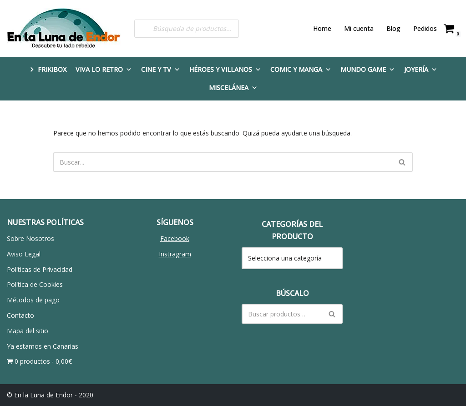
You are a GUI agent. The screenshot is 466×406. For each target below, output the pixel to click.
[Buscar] (222, 162)
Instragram (175, 254)
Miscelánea (233, 87)
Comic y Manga (300, 69)
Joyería (420, 69)
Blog (393, 28)
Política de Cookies (35, 284)
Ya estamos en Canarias (42, 346)
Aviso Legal (24, 254)
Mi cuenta (359, 28)
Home (322, 28)
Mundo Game (367, 69)
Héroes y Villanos (225, 69)
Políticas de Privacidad (39, 269)
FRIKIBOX (52, 69)
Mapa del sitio (27, 330)
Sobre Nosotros (30, 238)
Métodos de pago (33, 300)
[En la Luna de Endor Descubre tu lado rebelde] (64, 28)
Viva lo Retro (104, 69)
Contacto (20, 315)
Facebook (174, 238)
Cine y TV (160, 69)
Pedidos (425, 28)
